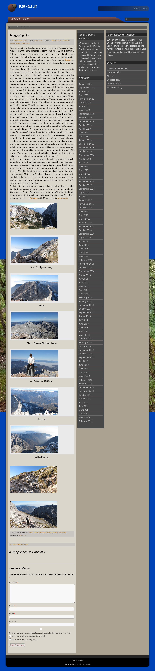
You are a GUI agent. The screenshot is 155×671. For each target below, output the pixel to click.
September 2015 (86, 234)
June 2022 (84, 106)
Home (13, 27)
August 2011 (85, 399)
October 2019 (85, 125)
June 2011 (84, 406)
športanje (25, 43)
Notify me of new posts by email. (24, 640)
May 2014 (83, 286)
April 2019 (83, 136)
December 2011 (86, 387)
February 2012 (86, 380)
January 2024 (85, 84)
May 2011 (83, 410)
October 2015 (85, 230)
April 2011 (83, 413)
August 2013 (85, 316)
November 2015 (86, 226)
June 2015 (84, 245)
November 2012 (86, 350)
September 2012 (86, 357)
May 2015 (83, 249)
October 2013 (85, 309)
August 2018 (85, 159)
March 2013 (84, 335)
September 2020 (86, 114)
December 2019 (86, 121)
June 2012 (84, 365)
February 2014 (86, 297)
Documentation (114, 72)
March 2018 (84, 174)
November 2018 (86, 147)
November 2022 (86, 99)
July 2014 (83, 279)
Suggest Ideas (114, 80)
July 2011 (83, 402)
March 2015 (84, 256)
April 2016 (83, 215)
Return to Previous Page (19, 544)
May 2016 (83, 211)
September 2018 (86, 155)
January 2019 (85, 140)
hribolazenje (19, 27)
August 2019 (85, 129)
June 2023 (84, 91)
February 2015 (86, 260)
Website (12, 622)
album (145, 8)
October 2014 (85, 267)
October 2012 (85, 354)
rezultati (137, 8)
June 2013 (84, 324)
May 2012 (83, 368)
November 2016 (86, 204)
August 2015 (85, 237)
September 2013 (86, 312)
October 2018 (85, 151)
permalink (22, 536)
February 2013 (86, 339)
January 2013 (85, 342)
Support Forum (114, 84)
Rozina (18, 43)
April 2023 (83, 95)
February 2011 (86, 421)
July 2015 (83, 241)
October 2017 (85, 185)
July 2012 (83, 361)
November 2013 (86, 305)
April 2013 (83, 331)
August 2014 (85, 275)
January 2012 (85, 383)
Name (12, 606)
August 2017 (85, 192)
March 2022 (84, 110)
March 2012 (84, 376)
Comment (13, 583)
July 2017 (83, 196)
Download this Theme (117, 68)
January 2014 (85, 301)
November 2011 (86, 391)
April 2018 (83, 170)
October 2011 (85, 395)
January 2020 (85, 117)
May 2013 (83, 327)
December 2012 (86, 346)
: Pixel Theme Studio (83, 664)
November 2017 (86, 181)
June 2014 (84, 282)
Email (12, 614)
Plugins (110, 76)
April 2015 (83, 252)
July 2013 (83, 320)
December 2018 (86, 144)
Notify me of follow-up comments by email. (28, 636)
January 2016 (85, 222)
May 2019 (83, 133)
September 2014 (86, 271)
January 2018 (85, 177)
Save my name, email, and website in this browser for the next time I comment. (40, 633)
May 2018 (83, 166)
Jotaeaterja (62, 198)
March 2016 (84, 219)
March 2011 (84, 417)
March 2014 (84, 294)
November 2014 (86, 264)
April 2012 (83, 372)
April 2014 (83, 290)
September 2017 (86, 189)
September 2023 (86, 88)
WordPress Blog (114, 87)
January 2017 (85, 200)
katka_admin (38, 40)
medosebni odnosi (45, 533)
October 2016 (85, 207)
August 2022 (85, 102)
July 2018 (83, 162)
